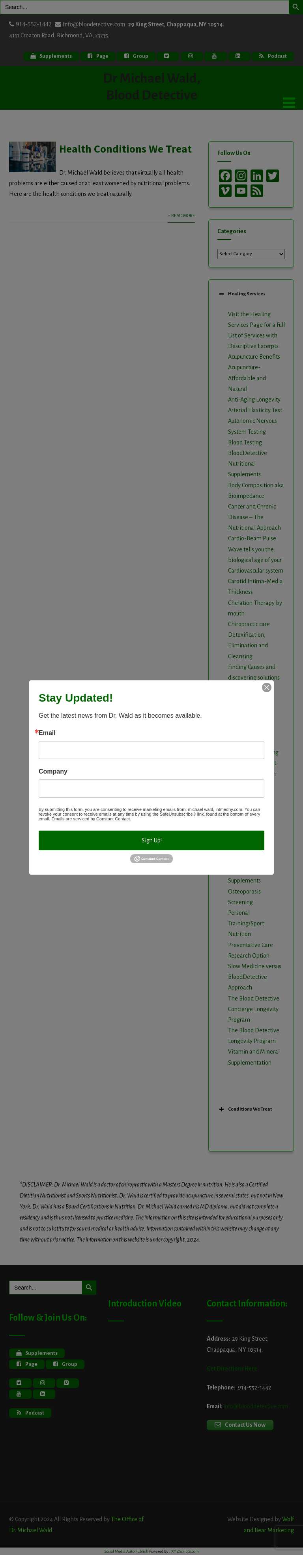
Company (53, 771)
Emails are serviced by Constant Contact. (91, 818)
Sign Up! (152, 840)
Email (47, 733)
